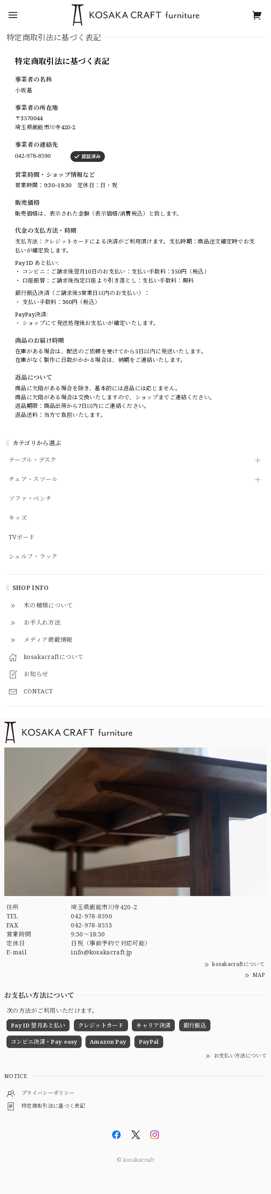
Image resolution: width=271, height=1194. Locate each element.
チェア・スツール (33, 479)
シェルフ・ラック (33, 556)
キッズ (18, 518)
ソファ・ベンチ (30, 498)
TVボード (22, 537)
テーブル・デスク (33, 460)
